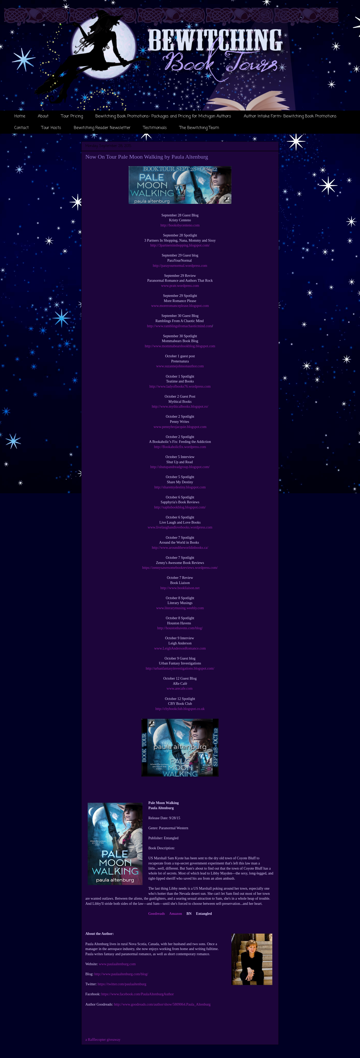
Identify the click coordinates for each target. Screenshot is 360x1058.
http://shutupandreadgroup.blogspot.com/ (180, 467)
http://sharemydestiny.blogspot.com (180, 487)
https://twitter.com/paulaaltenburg (122, 984)
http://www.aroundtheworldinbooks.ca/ (180, 548)
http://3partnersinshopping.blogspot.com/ (180, 245)
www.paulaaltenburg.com (117, 964)
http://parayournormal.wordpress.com (180, 266)
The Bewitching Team (199, 128)
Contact (21, 128)
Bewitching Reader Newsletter (102, 128)
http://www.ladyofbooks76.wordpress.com (180, 386)
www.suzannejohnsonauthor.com (180, 366)
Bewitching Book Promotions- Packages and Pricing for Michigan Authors (163, 116)
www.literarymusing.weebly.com (180, 608)
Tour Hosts (51, 128)
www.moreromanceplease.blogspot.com (180, 306)
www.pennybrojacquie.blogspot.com (180, 427)
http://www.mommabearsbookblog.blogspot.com (180, 346)
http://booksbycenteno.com (180, 225)
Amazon (175, 914)
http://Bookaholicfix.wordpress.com (180, 447)
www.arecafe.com (180, 688)
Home (19, 116)
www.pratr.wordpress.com (180, 286)
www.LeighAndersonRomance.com (180, 648)
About (43, 116)
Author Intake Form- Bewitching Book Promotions (290, 116)
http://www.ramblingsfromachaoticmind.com (179, 326)
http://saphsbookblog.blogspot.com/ (180, 507)
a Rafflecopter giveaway (103, 1040)
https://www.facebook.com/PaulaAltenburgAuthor (137, 994)
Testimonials (155, 128)
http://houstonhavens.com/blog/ (180, 628)
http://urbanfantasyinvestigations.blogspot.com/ (180, 668)
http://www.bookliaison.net (180, 588)
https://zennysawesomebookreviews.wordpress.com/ (180, 568)
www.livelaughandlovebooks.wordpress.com (180, 527)
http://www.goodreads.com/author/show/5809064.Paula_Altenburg (162, 1004)
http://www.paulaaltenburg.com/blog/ (121, 974)
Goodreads (156, 914)
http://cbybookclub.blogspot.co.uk (180, 709)
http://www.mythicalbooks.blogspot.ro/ (180, 406)
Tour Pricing (72, 116)
